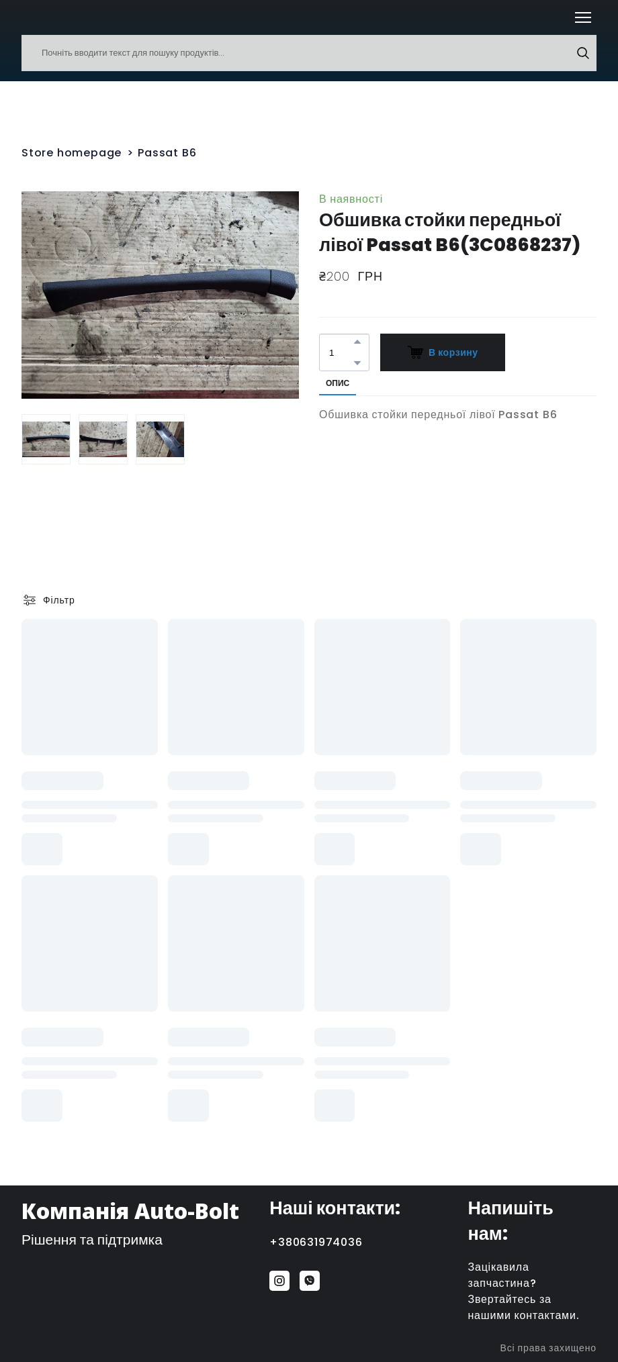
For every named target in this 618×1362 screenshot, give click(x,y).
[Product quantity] (341, 352)
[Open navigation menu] (583, 17)
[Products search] (309, 53)
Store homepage (71, 152)
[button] (583, 53)
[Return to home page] (41, 17)
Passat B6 (167, 152)
